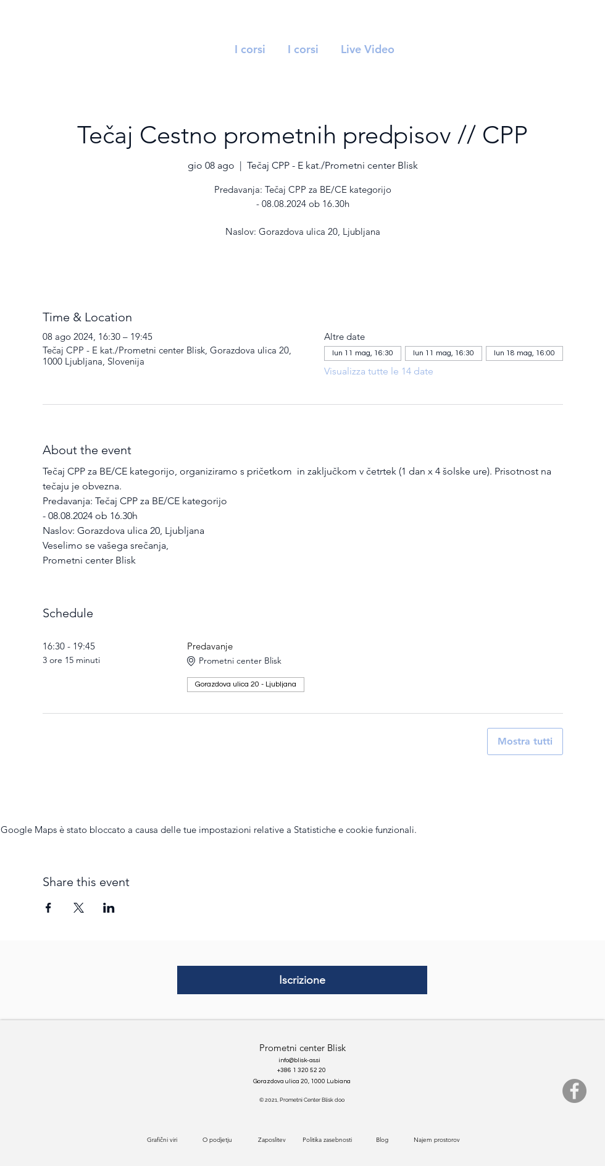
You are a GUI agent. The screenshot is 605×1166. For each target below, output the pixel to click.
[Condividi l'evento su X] (79, 908)
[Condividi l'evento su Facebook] (48, 908)
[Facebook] (574, 1091)
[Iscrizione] (302, 980)
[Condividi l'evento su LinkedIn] (109, 908)
